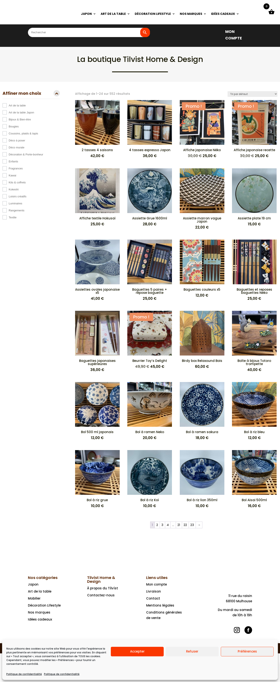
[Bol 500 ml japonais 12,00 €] (97, 411)
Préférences (247, 651)
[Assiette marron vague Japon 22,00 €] (202, 199)
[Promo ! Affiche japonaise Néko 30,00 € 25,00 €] (202, 129)
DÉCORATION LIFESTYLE (153, 14)
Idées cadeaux (40, 619)
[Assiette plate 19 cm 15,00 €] (254, 197)
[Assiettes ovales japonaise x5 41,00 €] (97, 270)
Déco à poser (17, 140)
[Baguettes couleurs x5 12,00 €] (202, 269)
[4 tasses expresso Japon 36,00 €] (149, 129)
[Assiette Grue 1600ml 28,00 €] (149, 197)
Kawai (12, 175)
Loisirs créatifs (17, 196)
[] (218, 31)
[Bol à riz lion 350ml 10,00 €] (202, 479)
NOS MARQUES (191, 14)
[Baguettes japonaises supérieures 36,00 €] (97, 341)
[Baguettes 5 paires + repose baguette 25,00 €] (149, 270)
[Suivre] (237, 630)
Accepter (137, 651)
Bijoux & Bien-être (20, 119)
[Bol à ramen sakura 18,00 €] (202, 411)
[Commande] (252, 94)
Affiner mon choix (31, 93)
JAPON (86, 14)
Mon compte (156, 584)
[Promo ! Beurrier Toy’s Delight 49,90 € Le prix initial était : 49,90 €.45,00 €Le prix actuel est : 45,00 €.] (149, 340)
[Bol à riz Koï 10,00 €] (149, 479)
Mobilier (34, 598)
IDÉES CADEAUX (223, 14)
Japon (33, 584)
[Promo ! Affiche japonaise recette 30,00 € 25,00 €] (254, 129)
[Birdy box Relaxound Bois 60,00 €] (202, 340)
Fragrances (16, 168)
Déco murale (16, 147)
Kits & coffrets (17, 182)
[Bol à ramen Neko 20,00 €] (149, 411)
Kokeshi (14, 189)
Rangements (16, 210)
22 (185, 525)
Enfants (13, 161)
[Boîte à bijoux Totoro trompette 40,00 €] (254, 341)
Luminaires (15, 203)
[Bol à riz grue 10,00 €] (97, 479)
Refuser (192, 651)
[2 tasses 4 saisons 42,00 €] (97, 129)
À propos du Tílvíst (102, 588)
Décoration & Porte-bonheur (26, 154)
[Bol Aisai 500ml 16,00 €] (254, 479)
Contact (153, 598)
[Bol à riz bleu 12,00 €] (254, 411)
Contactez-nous (101, 595)
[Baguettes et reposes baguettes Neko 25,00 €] (254, 270)
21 (178, 525)
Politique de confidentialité (24, 674)
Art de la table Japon (21, 112)
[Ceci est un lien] (41, 18)
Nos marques (39, 612)
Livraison (153, 591)
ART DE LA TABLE (113, 14)
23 (192, 525)
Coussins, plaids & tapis (23, 133)
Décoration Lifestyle (44, 605)
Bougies (14, 126)
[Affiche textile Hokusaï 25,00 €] (97, 197)
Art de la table (17, 105)
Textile (12, 217)
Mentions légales (160, 605)
